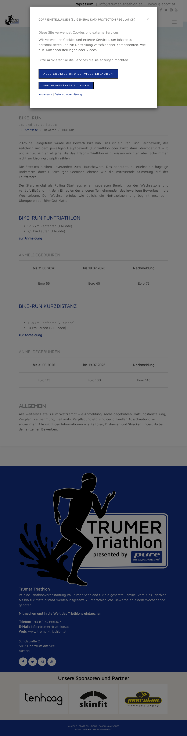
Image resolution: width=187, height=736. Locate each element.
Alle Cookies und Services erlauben (78, 73)
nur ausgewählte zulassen (66, 85)
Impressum (45, 94)
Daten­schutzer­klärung (68, 94)
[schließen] (148, 19)
